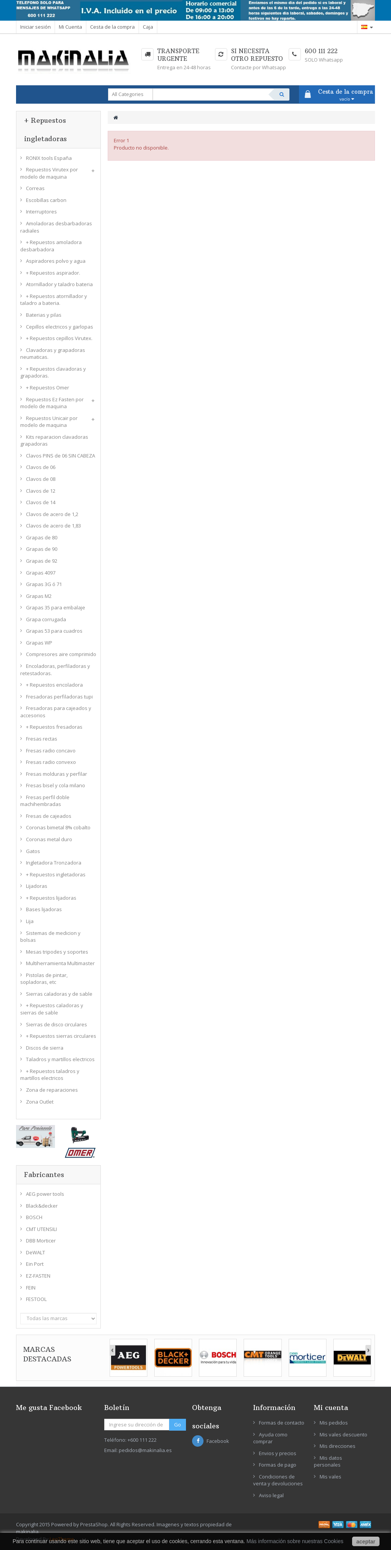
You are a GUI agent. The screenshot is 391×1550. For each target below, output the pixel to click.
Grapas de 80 (41, 537)
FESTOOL (36, 1299)
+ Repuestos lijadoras (51, 897)
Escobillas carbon (46, 200)
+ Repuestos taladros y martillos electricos (49, 1075)
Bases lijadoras (44, 909)
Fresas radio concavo (51, 750)
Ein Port (35, 1263)
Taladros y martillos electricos (60, 1059)
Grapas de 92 (41, 560)
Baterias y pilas (43, 314)
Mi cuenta (331, 1407)
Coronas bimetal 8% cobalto (58, 827)
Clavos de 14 (40, 502)
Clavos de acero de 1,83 (53, 525)
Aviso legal (271, 1495)
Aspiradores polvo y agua (56, 260)
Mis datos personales (328, 1461)
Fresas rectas (41, 738)
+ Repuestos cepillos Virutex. (59, 338)
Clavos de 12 (40, 490)
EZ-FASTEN (38, 1275)
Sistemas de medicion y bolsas (50, 937)
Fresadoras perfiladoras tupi (59, 696)
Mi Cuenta (70, 26)
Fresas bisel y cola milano (55, 785)
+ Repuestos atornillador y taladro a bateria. (53, 300)
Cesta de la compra (112, 26)
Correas (35, 188)
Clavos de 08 (40, 478)
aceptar (365, 1542)
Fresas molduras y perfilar (56, 773)
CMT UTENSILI (41, 1229)
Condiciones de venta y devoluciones (278, 1480)
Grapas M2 (39, 596)
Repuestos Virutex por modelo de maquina (49, 173)
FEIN (31, 1287)
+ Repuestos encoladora (54, 684)
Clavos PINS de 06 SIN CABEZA (60, 455)
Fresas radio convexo (51, 762)
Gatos (33, 851)
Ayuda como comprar (270, 1438)
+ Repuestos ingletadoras (56, 874)
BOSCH (34, 1217)
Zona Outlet (39, 1101)
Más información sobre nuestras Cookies (295, 1541)
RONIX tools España (49, 158)
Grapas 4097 (40, 572)
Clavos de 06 (40, 467)
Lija (30, 921)
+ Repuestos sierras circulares (61, 1035)
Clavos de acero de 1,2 (52, 514)
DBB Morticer (41, 1240)
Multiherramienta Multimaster (60, 963)
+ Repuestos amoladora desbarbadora (51, 246)
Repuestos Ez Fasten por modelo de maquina (52, 403)
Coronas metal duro (49, 839)
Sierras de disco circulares (56, 1024)
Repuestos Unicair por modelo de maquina (49, 422)
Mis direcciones (337, 1446)
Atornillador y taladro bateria (59, 284)
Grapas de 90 (41, 548)
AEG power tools (45, 1193)
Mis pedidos (334, 1422)
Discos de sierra (44, 1047)
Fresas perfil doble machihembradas (44, 801)
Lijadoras (36, 885)
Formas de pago (277, 1464)
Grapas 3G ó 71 (44, 584)
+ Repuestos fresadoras (54, 726)
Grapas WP (39, 642)
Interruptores (41, 211)
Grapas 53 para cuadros (54, 630)
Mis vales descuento (343, 1434)
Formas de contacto (281, 1422)
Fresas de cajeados (48, 815)
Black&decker (42, 1205)
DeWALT (35, 1252)
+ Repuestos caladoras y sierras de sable (51, 1009)
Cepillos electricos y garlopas (59, 326)
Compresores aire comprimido (61, 654)
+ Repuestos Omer (47, 387)
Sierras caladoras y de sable (59, 993)
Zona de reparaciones (52, 1089)
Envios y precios (277, 1453)
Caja (148, 26)
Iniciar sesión (35, 26)
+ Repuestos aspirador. (53, 272)
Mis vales (330, 1476)
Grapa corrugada (46, 619)
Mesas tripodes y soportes (57, 951)
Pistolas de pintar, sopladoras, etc (44, 979)
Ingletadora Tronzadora (53, 862)
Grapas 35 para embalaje (55, 607)
